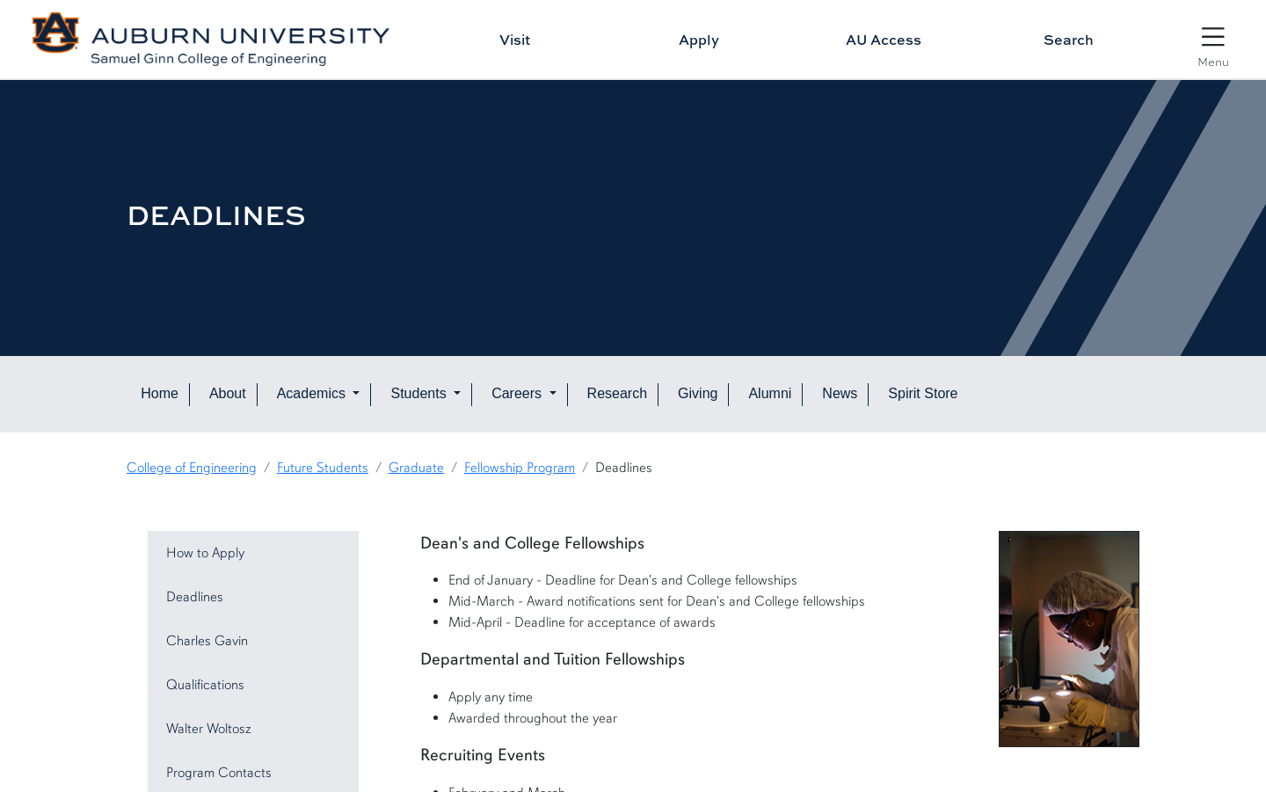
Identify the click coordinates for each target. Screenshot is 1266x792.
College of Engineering (192, 467)
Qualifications (205, 685)
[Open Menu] (1213, 41)
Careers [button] (518, 393)
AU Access (883, 39)
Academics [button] (313, 393)
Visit (514, 39)
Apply (699, 39)
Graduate (416, 467)
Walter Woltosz (208, 729)
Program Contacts (219, 772)
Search (1069, 39)
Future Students (322, 467)
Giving (697, 393)
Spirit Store (922, 393)
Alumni (769, 393)
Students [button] (420, 393)
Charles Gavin (207, 641)
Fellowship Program (519, 467)
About (227, 393)
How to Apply (205, 553)
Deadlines (194, 597)
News (839, 393)
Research (617, 393)
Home (159, 393)
